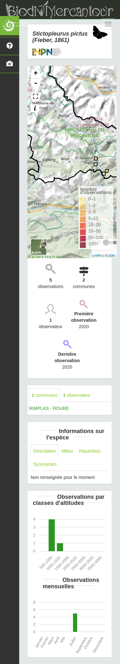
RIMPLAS (39, 408)
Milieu (67, 451)
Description (44, 451)
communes (44, 395)
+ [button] (36, 74)
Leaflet (97, 255)
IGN (111, 255)
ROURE (61, 408)
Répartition (90, 451)
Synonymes (45, 464)
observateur (77, 395)
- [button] (35, 83)
